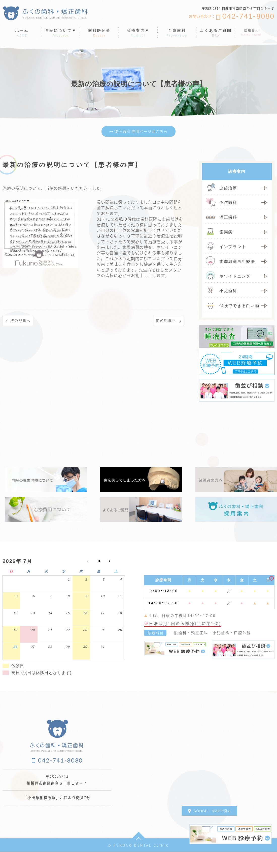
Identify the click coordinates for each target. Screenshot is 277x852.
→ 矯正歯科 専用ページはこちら (138, 132)
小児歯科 (228, 291)
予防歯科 (228, 203)
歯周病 (226, 232)
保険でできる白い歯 (239, 306)
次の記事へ (21, 321)
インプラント (232, 247)
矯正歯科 (228, 218)
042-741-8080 (248, 16)
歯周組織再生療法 (237, 262)
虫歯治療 (228, 188)
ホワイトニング (235, 277)
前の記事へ (165, 321)
